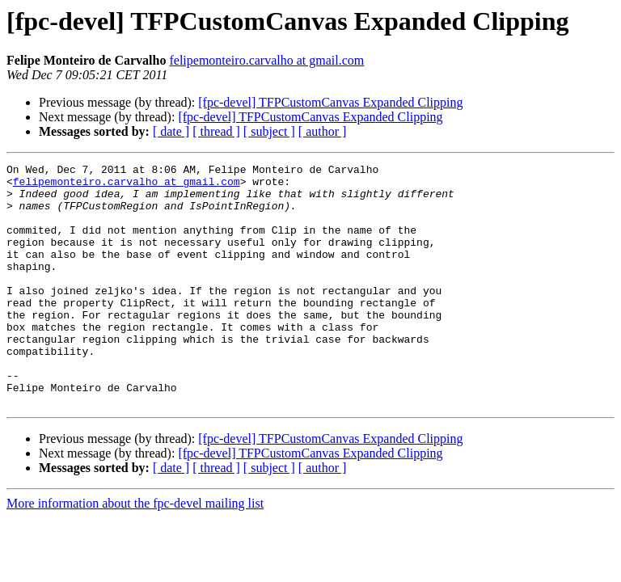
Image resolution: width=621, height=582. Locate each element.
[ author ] (322, 131)
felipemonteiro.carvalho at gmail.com (266, 60)
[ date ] (171, 131)
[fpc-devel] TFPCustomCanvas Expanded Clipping (330, 102)
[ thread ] (216, 131)
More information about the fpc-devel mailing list (135, 552)
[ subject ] (269, 131)
